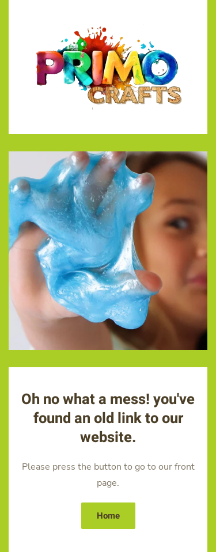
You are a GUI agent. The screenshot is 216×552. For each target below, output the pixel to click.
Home (108, 515)
